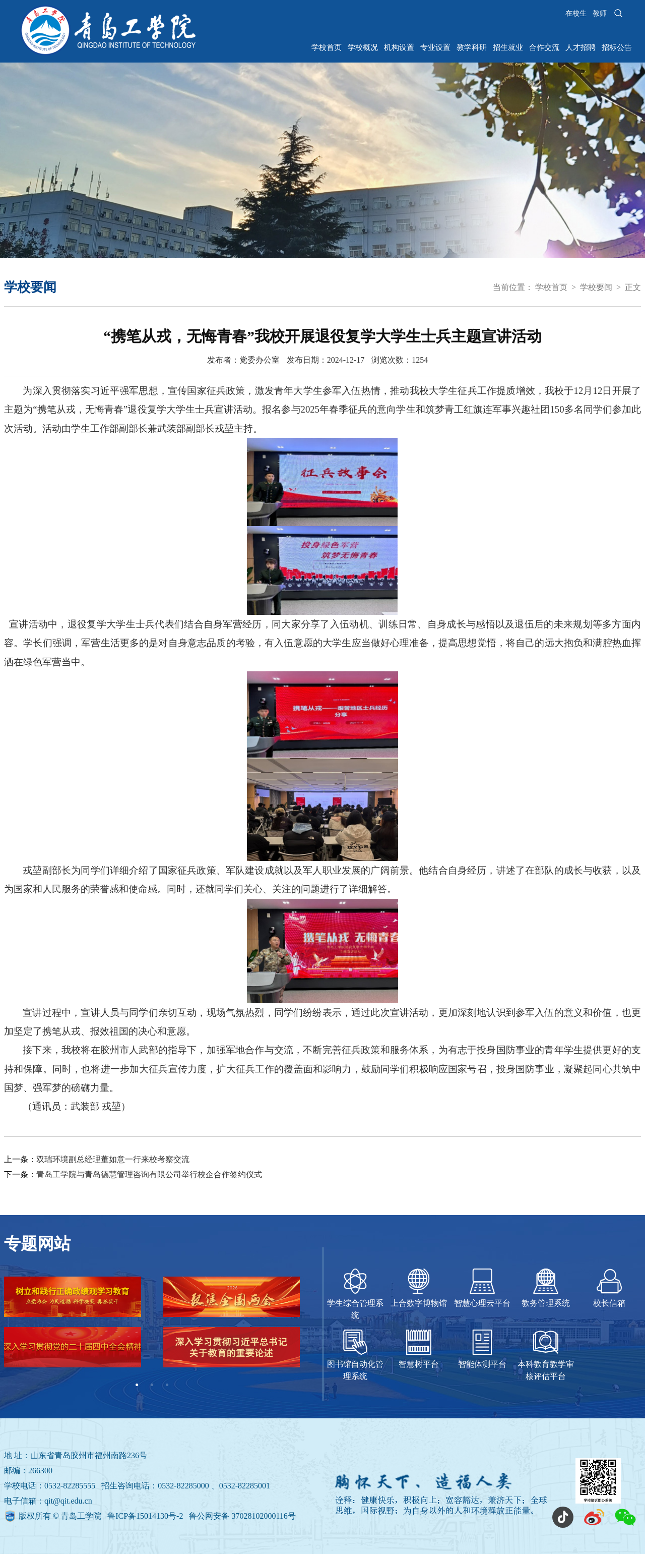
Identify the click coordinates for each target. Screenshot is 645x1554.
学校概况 (363, 47)
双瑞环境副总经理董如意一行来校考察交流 (112, 1159)
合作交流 (544, 47)
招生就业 (508, 47)
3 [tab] (167, 1385)
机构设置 (399, 47)
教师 (600, 13)
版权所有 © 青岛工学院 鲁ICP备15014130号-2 (102, 1516)
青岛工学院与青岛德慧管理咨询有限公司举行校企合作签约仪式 (149, 1174)
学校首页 (326, 47)
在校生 (576, 13)
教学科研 (472, 47)
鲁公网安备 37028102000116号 (242, 1516)
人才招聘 (580, 47)
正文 (633, 287)
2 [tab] (152, 1385)
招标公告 (617, 47)
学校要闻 (596, 287)
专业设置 (435, 47)
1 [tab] (137, 1385)
